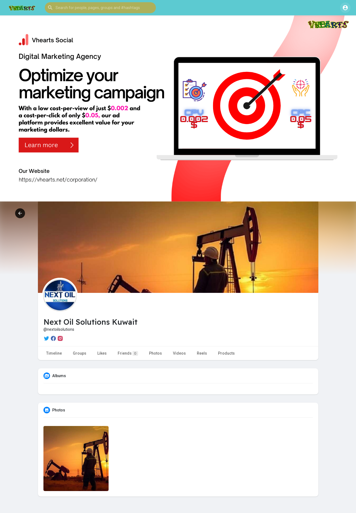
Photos (155, 353)
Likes (102, 353)
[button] (100, 7)
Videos (179, 353)
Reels (202, 353)
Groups (79, 353)
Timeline (54, 353)
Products (226, 353)
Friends (128, 353)
